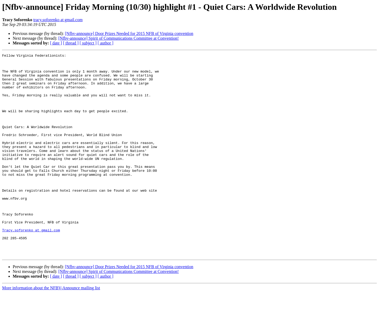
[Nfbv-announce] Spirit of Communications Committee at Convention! (118, 38)
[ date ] (56, 43)
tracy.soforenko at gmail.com (58, 19)
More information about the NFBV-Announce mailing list (51, 328)
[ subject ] (88, 43)
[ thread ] (71, 43)
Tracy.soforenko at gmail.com (31, 265)
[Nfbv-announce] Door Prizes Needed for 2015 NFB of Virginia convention (129, 33)
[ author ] (106, 43)
